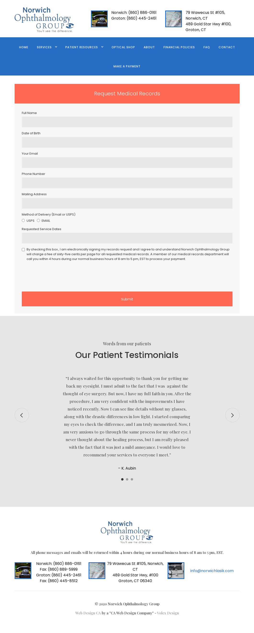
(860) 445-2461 (134, 18)
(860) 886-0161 (134, 12)
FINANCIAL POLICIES (179, 47)
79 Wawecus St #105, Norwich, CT (205, 15)
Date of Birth (31, 133)
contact (227, 47)
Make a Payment (127, 66)
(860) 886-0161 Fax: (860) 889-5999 (58, 566)
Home (23, 47)
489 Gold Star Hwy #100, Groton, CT (208, 26)
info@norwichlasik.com (212, 570)
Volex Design (168, 613)
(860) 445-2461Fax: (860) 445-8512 (58, 578)
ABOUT (149, 47)
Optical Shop (123, 47)
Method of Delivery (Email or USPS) (48, 214)
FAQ (206, 47)
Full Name (29, 113)
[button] (47, 46)
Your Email (30, 153)
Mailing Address (34, 194)
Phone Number (33, 174)
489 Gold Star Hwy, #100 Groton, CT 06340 (135, 578)
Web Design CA (88, 613)
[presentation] (58, 275)
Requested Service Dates (41, 229)
